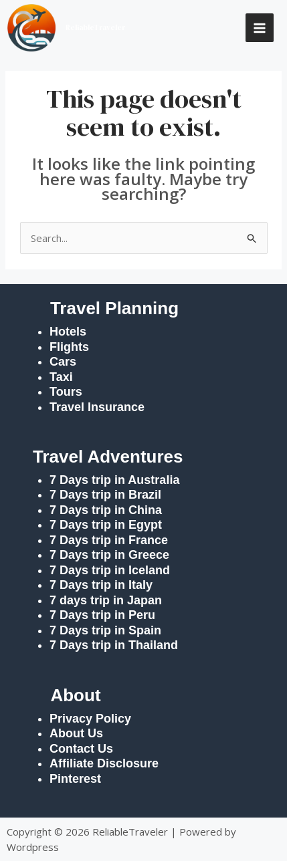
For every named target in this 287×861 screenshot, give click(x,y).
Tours (66, 391)
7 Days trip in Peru (102, 615)
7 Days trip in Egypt (106, 524)
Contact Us (81, 748)
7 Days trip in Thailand (114, 645)
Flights (69, 347)
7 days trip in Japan (106, 600)
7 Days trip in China (106, 510)
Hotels (68, 331)
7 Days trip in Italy (101, 585)
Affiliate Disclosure (104, 763)
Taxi (61, 377)
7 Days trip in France (109, 540)
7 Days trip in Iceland (111, 570)
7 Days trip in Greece (109, 555)
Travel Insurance (97, 407)
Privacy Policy (90, 718)
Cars (63, 361)
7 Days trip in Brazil (105, 494)
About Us (76, 733)
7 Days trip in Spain (105, 630)
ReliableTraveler (95, 28)
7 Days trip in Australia (114, 480)
